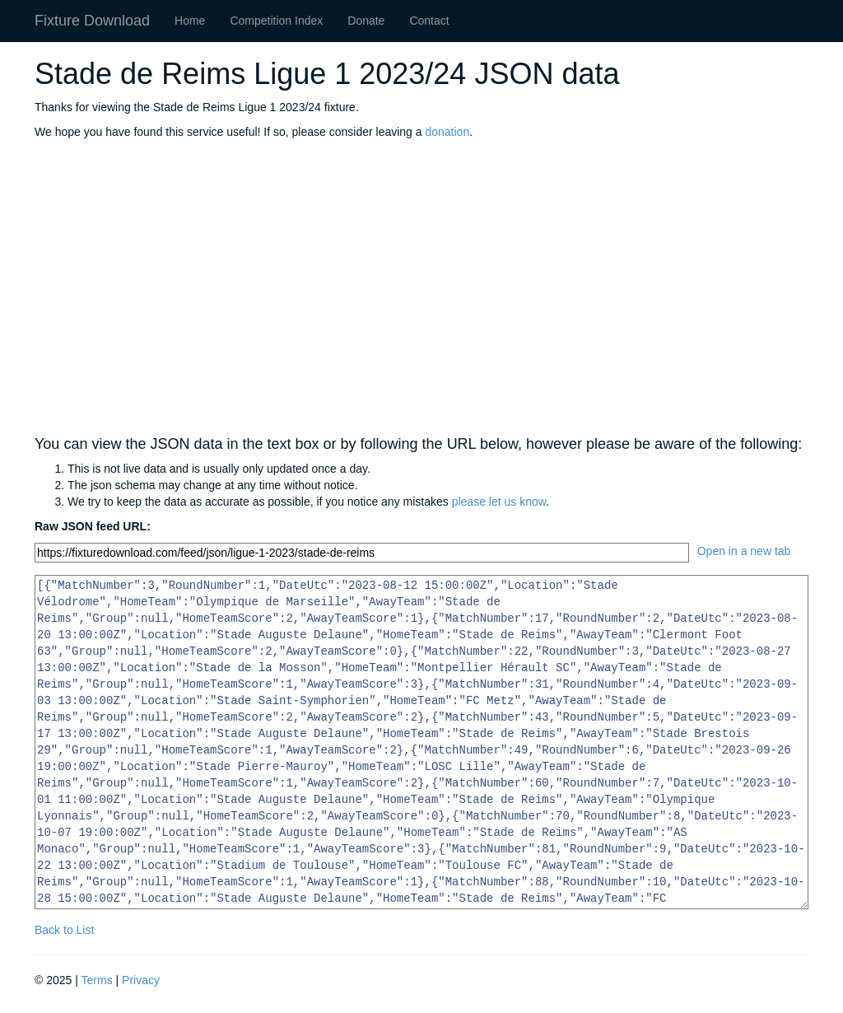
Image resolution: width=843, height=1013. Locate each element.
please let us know (499, 501)
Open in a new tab (744, 551)
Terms (97, 980)
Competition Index (276, 20)
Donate (365, 20)
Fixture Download (92, 20)
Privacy (141, 980)
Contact (429, 20)
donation (447, 131)
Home (190, 20)
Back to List (64, 929)
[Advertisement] (421, 288)
